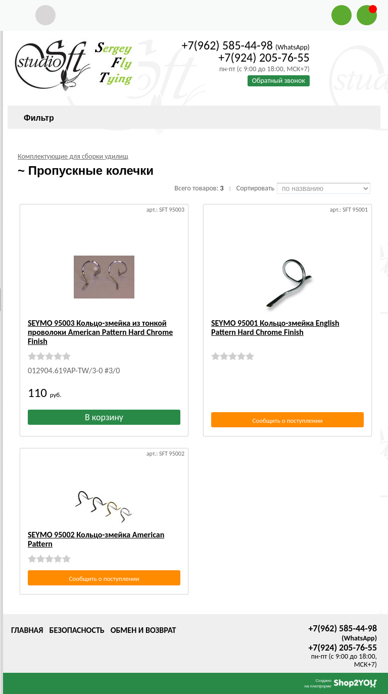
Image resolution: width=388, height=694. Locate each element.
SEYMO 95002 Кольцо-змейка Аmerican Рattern (96, 539)
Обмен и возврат (143, 630)
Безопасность (76, 630)
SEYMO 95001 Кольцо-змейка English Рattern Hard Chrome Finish (275, 327)
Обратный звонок (278, 80)
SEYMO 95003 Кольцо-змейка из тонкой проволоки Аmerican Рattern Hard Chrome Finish (100, 332)
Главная (27, 630)
